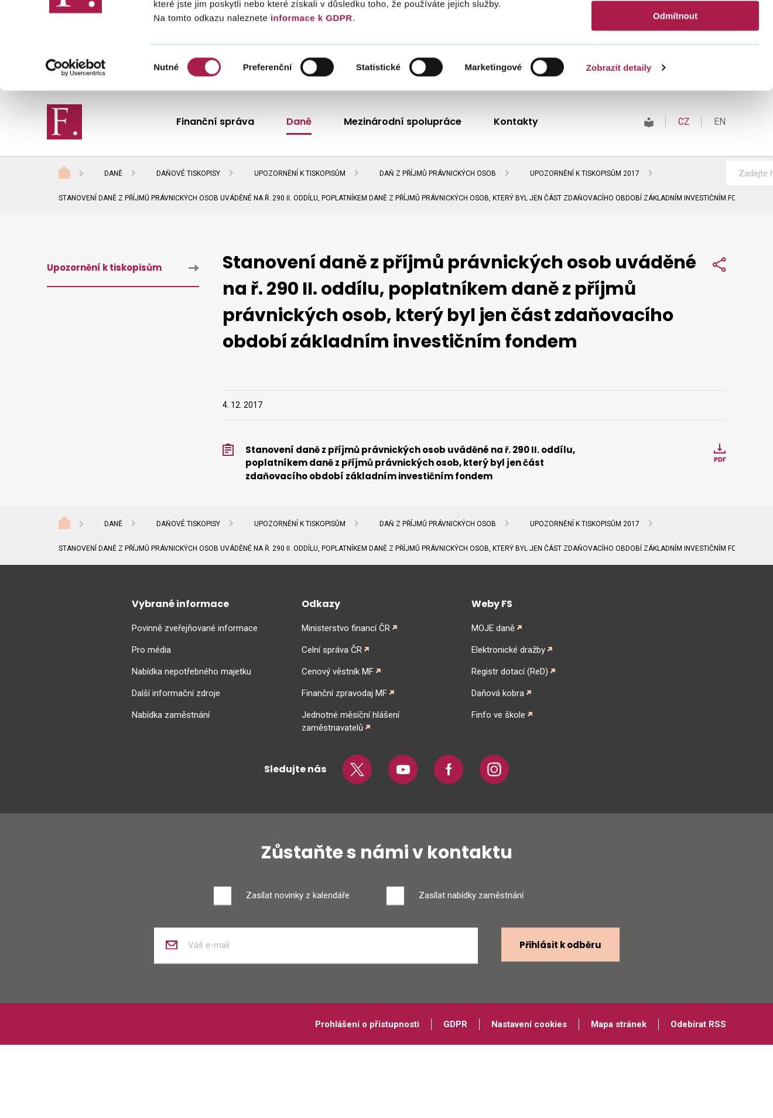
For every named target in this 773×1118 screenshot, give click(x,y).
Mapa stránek (619, 1024)
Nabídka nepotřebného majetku (191, 671)
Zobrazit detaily (619, 379)
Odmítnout (675, 328)
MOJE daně (493, 628)
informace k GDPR (310, 329)
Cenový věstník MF (338, 671)
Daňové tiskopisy (188, 173)
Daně (299, 121)
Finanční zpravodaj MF (344, 693)
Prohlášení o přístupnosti (367, 1024)
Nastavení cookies (529, 1024)
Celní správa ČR (332, 650)
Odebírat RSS (698, 1024)
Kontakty (516, 121)
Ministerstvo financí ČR (346, 628)
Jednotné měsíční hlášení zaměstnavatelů (350, 721)
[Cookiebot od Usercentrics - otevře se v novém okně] (76, 379)
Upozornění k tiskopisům (300, 173)
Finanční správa (215, 121)
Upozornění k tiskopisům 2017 (584, 173)
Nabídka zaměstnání (171, 715)
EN (720, 121)
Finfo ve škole (498, 715)
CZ (684, 121)
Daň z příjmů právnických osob (437, 173)
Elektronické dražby (508, 650)
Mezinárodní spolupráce (402, 121)
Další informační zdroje (176, 693)
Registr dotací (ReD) (509, 671)
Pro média (151, 650)
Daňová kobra (497, 693)
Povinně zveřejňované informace (195, 628)
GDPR (455, 1024)
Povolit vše (675, 259)
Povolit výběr (675, 293)
